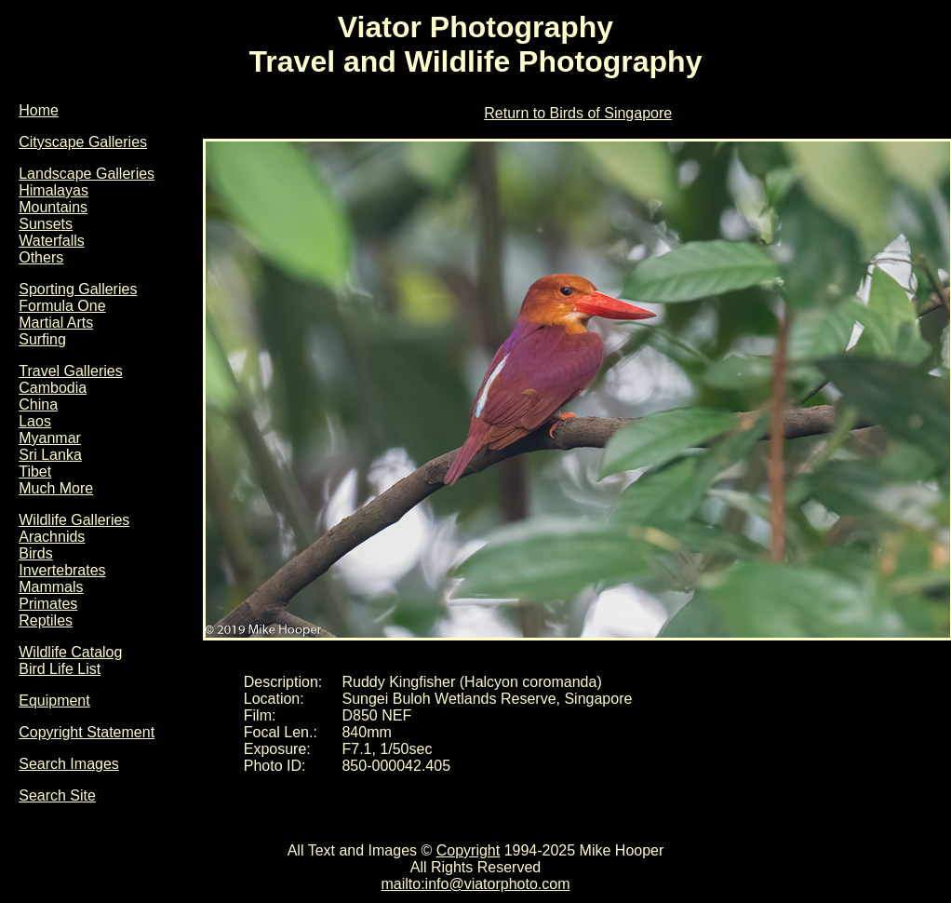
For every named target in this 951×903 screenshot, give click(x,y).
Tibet (35, 471)
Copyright (468, 850)
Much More (56, 488)
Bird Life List (59, 669)
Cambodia (53, 388)
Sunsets (46, 224)
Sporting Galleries (78, 289)
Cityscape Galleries (83, 142)
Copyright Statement (86, 732)
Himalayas (53, 190)
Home (39, 110)
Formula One (62, 306)
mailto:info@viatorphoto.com (475, 884)
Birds (35, 553)
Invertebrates (62, 570)
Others (41, 257)
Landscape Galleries (86, 174)
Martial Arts (56, 322)
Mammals (51, 587)
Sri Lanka (50, 455)
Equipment (54, 700)
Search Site (57, 795)
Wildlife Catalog (70, 652)
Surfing (42, 339)
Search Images (69, 764)
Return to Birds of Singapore (578, 113)
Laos (35, 421)
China (38, 404)
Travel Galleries (70, 371)
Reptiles (46, 620)
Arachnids (52, 537)
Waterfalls (52, 241)
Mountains (53, 207)
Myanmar (50, 438)
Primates (48, 604)
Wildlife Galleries (74, 520)
